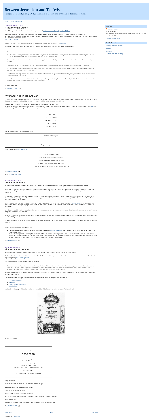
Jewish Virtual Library (15, 281)
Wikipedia (63, 43)
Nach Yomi (109, 51)
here (92, 106)
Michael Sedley (113, 29)
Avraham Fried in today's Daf (21, 95)
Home (6, 21)
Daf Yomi (11, 174)
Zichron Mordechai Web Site (17, 284)
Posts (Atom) (16, 416)
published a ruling (76, 203)
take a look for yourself (22, 258)
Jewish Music (17, 174)
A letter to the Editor (16, 27)
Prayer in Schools (15, 182)
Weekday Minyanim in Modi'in (114, 45)
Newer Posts (8, 412)
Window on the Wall (56, 230)
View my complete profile (113, 38)
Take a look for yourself (11, 39)
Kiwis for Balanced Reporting (114, 53)
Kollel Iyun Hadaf (22, 149)
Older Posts (94, 412)
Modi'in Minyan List (16, 21)
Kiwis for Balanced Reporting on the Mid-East (56, 31)
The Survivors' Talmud (17, 249)
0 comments (14, 88)
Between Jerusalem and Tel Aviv (32, 9)
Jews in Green (13, 286)
